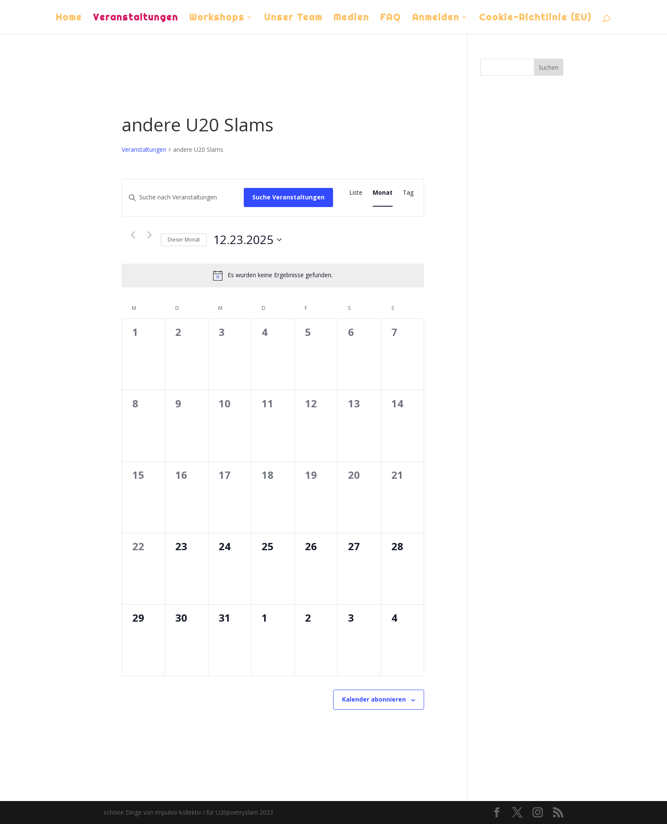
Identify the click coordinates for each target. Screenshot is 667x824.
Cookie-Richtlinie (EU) (535, 18)
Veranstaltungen (135, 18)
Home (69, 18)
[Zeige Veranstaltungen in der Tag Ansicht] (408, 192)
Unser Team (293, 18)
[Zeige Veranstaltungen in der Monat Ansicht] (383, 192)
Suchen (549, 67)
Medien (351, 18)
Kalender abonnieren (374, 699)
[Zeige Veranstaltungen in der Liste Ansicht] (355, 192)
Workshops (217, 18)
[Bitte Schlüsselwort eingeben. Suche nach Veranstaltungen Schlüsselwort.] (183, 197)
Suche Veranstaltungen (288, 197)
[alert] (273, 275)
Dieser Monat (184, 239)
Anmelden (435, 18)
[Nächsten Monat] (149, 235)
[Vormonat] (133, 235)
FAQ (390, 18)
